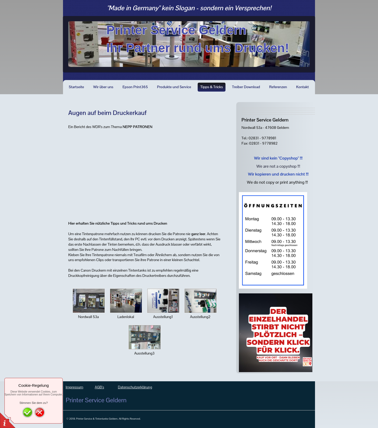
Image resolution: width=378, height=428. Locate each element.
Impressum (74, 387)
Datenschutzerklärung (135, 387)
